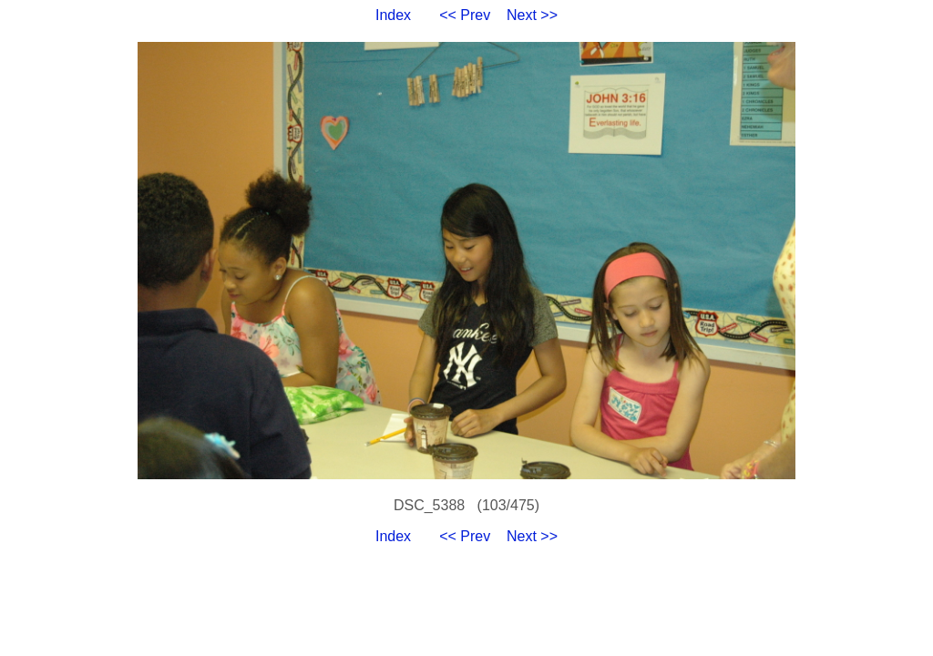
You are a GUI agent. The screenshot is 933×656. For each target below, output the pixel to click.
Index (393, 15)
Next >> (532, 15)
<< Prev (464, 15)
